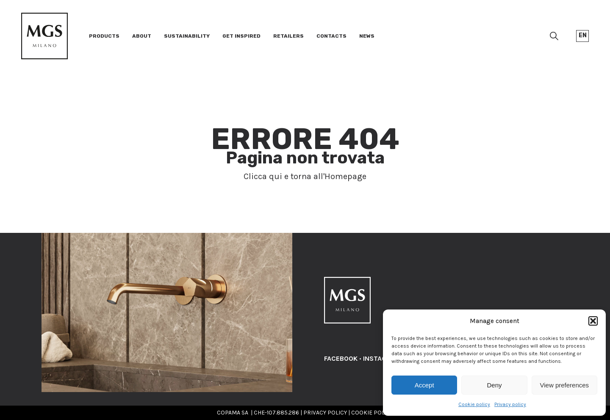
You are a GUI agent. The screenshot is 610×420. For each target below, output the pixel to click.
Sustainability (187, 36)
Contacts (331, 36)
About (141, 36)
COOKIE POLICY (372, 412)
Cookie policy (474, 404)
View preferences (564, 385)
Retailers (288, 36)
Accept (424, 385)
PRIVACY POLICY (325, 412)
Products (104, 36)
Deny (494, 385)
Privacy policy (510, 404)
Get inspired (241, 36)
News (366, 36)
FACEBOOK (341, 358)
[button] (593, 321)
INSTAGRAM (381, 358)
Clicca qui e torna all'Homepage (305, 176)
